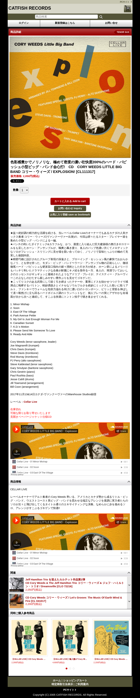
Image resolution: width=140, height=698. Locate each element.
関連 (13, 572)
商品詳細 (15, 225)
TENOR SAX (123, 32)
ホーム (57, 680)
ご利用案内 (81, 684)
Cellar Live (30, 401)
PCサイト (124, 2)
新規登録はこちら (65, 22)
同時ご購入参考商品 (22, 613)
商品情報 (15, 481)
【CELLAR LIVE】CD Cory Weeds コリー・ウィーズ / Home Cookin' (111, 659)
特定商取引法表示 (62, 684)
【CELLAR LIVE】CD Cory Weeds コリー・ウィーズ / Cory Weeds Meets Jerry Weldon (29, 659)
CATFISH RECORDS (30, 8)
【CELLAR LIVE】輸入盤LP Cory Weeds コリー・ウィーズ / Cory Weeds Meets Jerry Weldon (70, 659)
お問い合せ (111, 22)
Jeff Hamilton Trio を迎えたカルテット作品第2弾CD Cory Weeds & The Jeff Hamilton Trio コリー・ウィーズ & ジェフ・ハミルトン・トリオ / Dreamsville (75, 583)
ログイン (24, 22)
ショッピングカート (127, 8)
